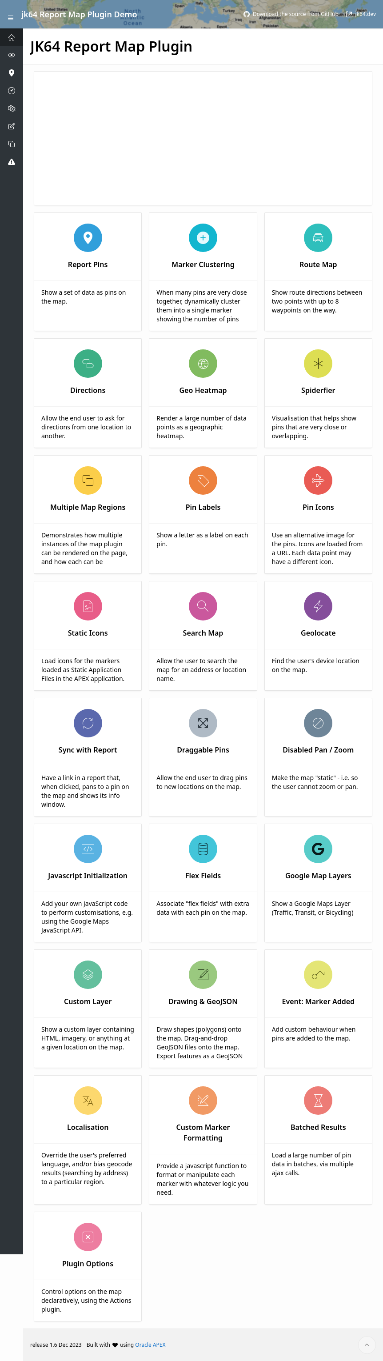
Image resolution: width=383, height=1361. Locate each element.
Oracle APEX (150, 1345)
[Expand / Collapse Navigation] (11, 14)
